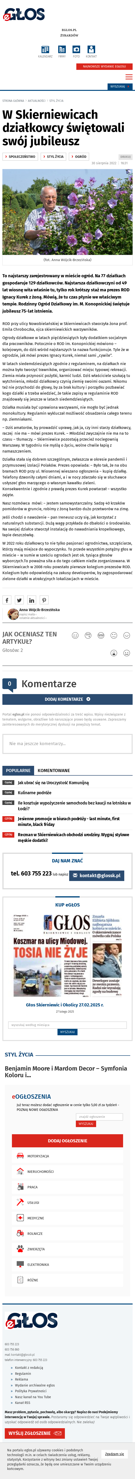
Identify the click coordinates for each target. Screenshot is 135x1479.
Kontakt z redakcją (29, 1368)
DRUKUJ (126, 157)
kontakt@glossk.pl (96, 875)
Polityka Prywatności (31, 1391)
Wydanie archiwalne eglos (35, 1385)
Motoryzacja (31, 1156)
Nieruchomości (34, 1171)
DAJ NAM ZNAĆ (67, 860)
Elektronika (31, 1264)
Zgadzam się (116, 1454)
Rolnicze (28, 1233)
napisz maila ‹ (27, 614)
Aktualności (37, 101)
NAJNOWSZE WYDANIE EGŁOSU (104, 66)
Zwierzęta (29, 1249)
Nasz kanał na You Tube (33, 1397)
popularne (18, 770)
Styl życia (56, 101)
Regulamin (23, 1374)
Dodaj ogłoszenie (67, 1141)
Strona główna (13, 101)
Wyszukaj (120, 86)
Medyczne (29, 1218)
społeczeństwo (20, 157)
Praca (25, 1187)
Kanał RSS (22, 1403)
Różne (26, 1280)
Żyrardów (69, 35)
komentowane (54, 770)
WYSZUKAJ (67, 1032)
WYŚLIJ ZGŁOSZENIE (30, 1433)
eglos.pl (69, 30)
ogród (79, 157)
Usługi (26, 1202)
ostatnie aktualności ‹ (33, 618)
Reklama (21, 1379)
